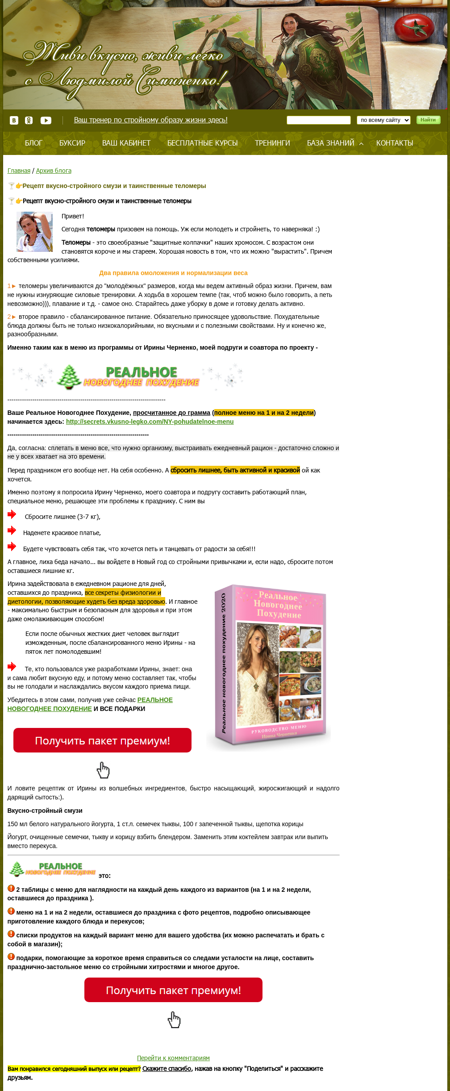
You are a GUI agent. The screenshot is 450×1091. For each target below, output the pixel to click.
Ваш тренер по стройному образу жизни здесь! (151, 119)
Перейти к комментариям (173, 1057)
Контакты (394, 142)
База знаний (330, 142)
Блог (33, 142)
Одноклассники (29, 120)
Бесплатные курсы (202, 142)
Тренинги (272, 142)
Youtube (45, 120)
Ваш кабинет (126, 142)
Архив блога (53, 170)
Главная (19, 170)
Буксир (72, 142)
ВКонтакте (14, 120)
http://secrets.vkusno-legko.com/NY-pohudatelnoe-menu (150, 421)
